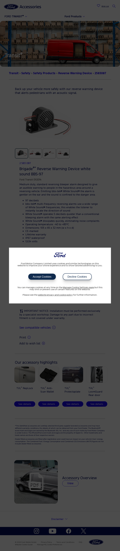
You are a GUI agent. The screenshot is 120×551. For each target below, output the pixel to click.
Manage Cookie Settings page (78, 288)
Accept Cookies (42, 276)
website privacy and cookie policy (55, 295)
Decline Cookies (77, 276)
